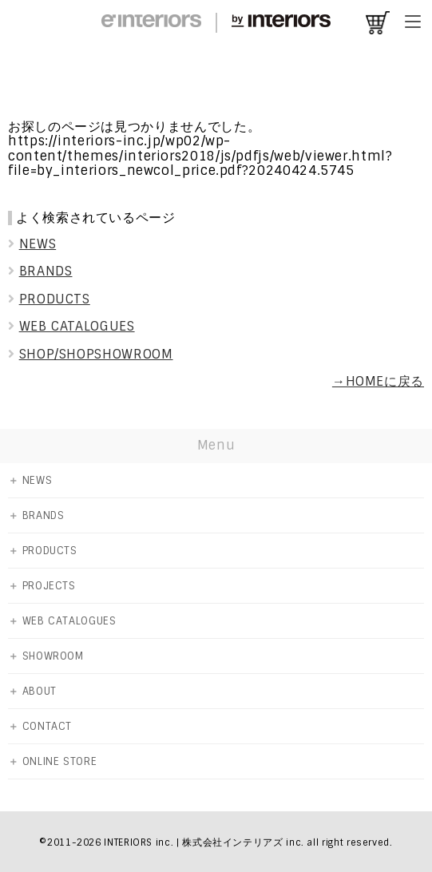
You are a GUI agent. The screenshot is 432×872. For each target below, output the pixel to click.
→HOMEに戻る (378, 381)
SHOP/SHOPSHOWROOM (90, 354)
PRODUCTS (49, 299)
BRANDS (40, 271)
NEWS (32, 244)
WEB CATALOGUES (71, 326)
